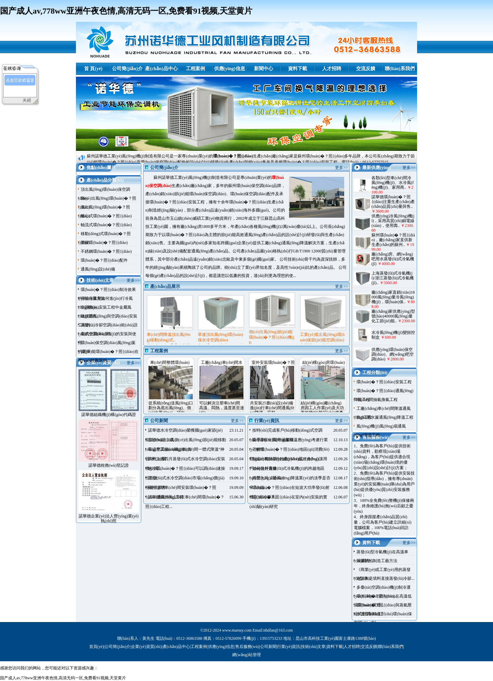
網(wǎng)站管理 (246, 654)
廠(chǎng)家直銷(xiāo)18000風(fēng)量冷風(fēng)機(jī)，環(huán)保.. (393, 297)
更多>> (133, 280)
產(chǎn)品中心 (161, 68)
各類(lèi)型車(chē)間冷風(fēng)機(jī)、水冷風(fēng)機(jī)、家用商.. (392, 182)
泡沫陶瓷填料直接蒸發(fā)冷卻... (385, 578)
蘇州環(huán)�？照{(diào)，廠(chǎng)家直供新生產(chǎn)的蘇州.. (393, 240)
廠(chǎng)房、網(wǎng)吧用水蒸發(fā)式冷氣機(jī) (392, 259)
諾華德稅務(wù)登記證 (109, 465)
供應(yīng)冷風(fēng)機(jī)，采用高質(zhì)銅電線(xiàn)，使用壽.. (392, 221)
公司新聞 (268, 646)
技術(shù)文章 (313, 646)
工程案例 (195, 68)
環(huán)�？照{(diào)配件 (104, 260)
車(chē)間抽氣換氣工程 (377, 399)
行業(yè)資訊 (288, 646)
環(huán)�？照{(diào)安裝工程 (384, 382)
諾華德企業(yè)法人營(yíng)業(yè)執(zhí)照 (109, 518)
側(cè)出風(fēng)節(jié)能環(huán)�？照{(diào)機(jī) (271, 337)
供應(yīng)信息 (229, 68)
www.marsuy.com (236, 630)
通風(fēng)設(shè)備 (98, 269)
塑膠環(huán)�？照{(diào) (104, 242)
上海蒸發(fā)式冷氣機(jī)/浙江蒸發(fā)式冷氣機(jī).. (392, 278)
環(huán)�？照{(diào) (233, 156)
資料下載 (297, 68)
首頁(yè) (96, 646)
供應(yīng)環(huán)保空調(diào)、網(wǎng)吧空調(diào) (392, 354)
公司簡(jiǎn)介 (127, 68)
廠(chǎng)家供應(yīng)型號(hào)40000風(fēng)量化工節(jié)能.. (393, 316)
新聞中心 (263, 68)
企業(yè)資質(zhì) (146, 646)
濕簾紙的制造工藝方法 (376, 560)
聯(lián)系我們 (400, 68)
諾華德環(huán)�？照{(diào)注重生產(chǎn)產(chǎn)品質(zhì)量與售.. (393, 202)
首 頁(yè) (93, 68)
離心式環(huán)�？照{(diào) (106, 216)
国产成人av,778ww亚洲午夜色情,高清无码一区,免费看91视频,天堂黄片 (126, 10)
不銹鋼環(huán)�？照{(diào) (106, 251)
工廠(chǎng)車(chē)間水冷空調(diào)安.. (222, 365)
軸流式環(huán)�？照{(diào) (106, 224)
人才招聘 (331, 68)
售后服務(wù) (247, 646)
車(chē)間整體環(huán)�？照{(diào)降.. (170, 365)
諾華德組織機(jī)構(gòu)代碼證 (108, 414)
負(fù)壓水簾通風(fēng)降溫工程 (384, 417)
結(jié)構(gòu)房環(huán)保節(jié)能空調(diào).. (323, 365)
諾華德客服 (20, 90)
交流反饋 (365, 68)
